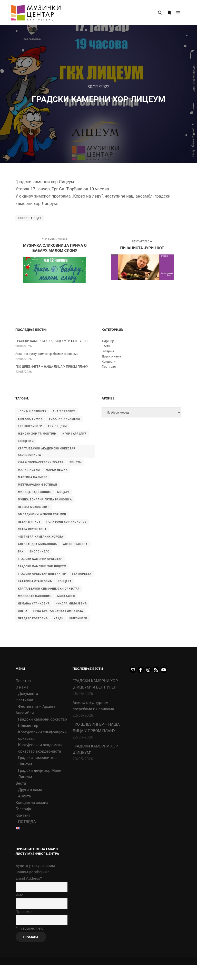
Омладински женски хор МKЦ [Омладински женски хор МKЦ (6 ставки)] (42, 514)
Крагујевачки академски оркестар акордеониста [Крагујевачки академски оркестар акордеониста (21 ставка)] (46, 451)
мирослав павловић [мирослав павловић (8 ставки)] (34, 596)
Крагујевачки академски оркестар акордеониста (40, 748)
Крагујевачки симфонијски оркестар (42, 735)
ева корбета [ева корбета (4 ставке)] (81, 573)
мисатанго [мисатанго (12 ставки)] (66, 596)
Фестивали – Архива (37, 706)
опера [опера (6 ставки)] (22, 611)
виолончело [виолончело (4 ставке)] (39, 551)
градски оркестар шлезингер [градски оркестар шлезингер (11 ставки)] (42, 573)
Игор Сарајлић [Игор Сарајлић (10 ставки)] (75, 433)
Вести (106, 346)
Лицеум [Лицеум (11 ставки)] (75, 462)
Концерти (108, 361)
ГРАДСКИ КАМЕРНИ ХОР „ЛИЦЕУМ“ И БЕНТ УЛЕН (51, 341)
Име (19, 895)
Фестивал (109, 366)
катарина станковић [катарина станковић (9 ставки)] (35, 581)
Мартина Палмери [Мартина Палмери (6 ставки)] (32, 477)
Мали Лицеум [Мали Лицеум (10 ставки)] (29, 469)
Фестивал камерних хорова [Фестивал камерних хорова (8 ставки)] (40, 536)
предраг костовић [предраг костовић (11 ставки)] (33, 618)
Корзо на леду (29, 218)
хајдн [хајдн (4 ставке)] (58, 618)
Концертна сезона (32, 802)
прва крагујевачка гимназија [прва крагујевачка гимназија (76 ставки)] (58, 611)
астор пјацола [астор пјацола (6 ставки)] (75, 544)
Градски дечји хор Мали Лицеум (40, 773)
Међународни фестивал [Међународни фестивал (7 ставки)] (37, 484)
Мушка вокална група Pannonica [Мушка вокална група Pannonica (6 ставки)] (45, 499)
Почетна (23, 681)
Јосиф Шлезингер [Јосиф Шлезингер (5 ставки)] (32, 411)
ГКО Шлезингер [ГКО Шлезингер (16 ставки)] (30, 426)
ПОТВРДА (27, 821)
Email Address (29, 878)
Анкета (24, 796)
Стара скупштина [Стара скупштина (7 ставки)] (32, 529)
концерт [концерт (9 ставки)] (65, 581)
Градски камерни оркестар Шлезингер (42, 722)
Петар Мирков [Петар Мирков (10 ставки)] (29, 521)
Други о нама (111, 356)
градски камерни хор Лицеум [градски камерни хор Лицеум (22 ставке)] (42, 566)
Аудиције (108, 341)
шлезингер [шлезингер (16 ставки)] (78, 618)
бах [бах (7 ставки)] (21, 551)
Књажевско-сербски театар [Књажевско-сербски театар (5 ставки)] (40, 462)
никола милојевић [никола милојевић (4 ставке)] (71, 603)
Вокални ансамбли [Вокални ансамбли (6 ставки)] (64, 418)
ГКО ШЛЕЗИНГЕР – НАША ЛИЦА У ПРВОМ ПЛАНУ (51, 366)
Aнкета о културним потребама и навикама (46, 354)
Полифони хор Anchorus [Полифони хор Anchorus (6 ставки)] (66, 521)
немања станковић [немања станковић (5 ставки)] (34, 603)
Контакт (23, 815)
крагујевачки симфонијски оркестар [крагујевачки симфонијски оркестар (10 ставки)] (49, 588)
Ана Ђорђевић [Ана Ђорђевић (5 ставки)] (64, 411)
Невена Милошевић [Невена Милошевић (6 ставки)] (34, 507)
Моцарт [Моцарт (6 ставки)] (63, 492)
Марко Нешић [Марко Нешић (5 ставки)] (57, 469)
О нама (22, 687)
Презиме (24, 911)
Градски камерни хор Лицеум (37, 760)
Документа (28, 693)
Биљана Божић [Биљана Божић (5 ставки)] (30, 418)
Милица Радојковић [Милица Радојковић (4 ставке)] (34, 492)
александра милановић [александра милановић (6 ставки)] (37, 544)
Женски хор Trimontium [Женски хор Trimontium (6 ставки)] (37, 433)
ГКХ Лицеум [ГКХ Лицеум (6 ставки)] (57, 426)
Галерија (108, 351)
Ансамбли (25, 713)
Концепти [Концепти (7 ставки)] (26, 441)
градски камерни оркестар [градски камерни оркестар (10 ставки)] (40, 559)
